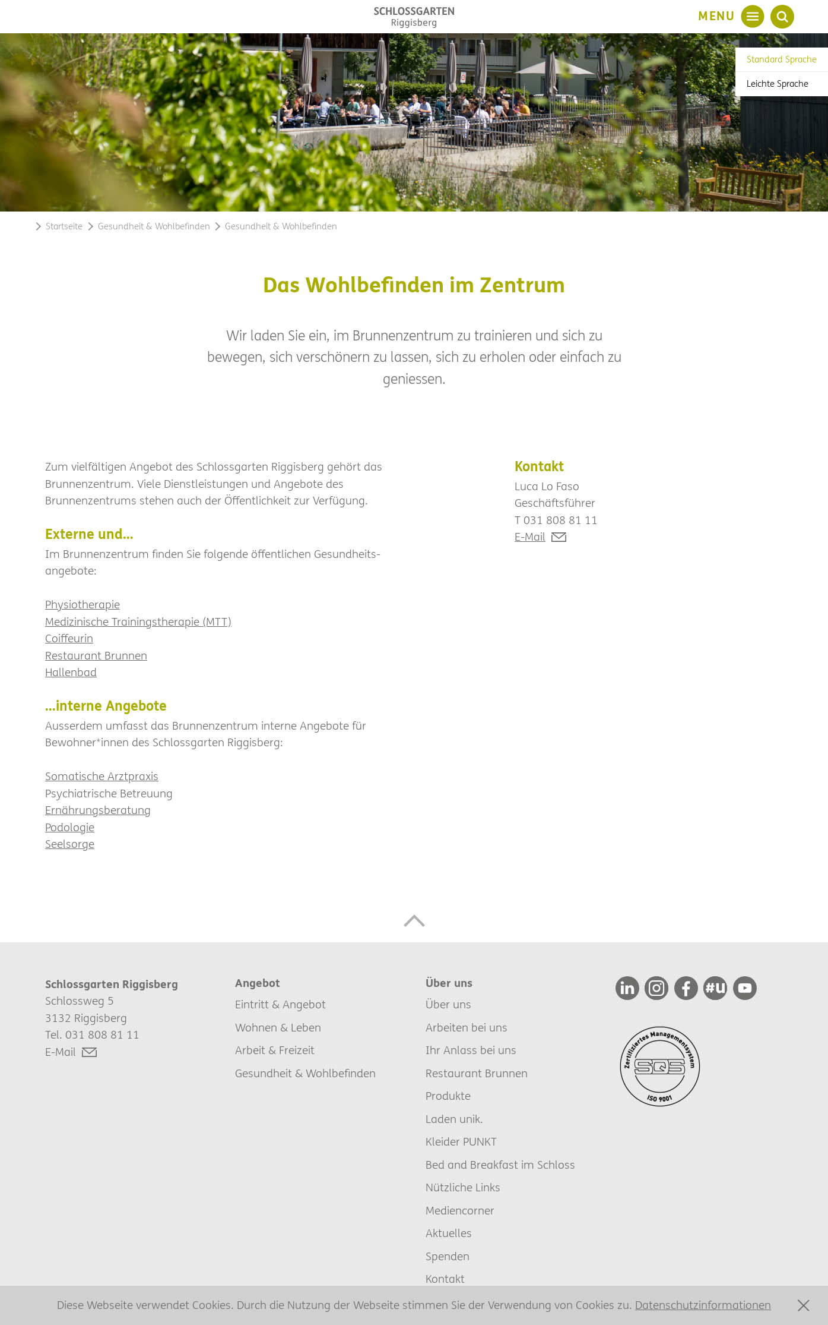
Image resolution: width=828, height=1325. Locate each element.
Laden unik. (454, 1119)
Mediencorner (460, 1210)
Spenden (447, 1256)
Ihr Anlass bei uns (471, 1050)
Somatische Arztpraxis (101, 776)
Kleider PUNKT (461, 1142)
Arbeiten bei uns (466, 1027)
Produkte (448, 1096)
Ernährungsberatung (98, 810)
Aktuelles (449, 1233)
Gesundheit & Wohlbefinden (305, 1073)
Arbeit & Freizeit (275, 1050)
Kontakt (445, 1279)
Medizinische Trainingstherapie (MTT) (138, 622)
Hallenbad (71, 672)
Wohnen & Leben (278, 1027)
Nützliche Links (463, 1187)
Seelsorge (69, 844)
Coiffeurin (69, 638)
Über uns (448, 1004)
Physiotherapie (82, 604)
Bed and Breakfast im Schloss (500, 1165)
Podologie (69, 827)
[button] (414, 920)
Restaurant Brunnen (96, 655)
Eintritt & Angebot (280, 1004)
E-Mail (530, 537)
